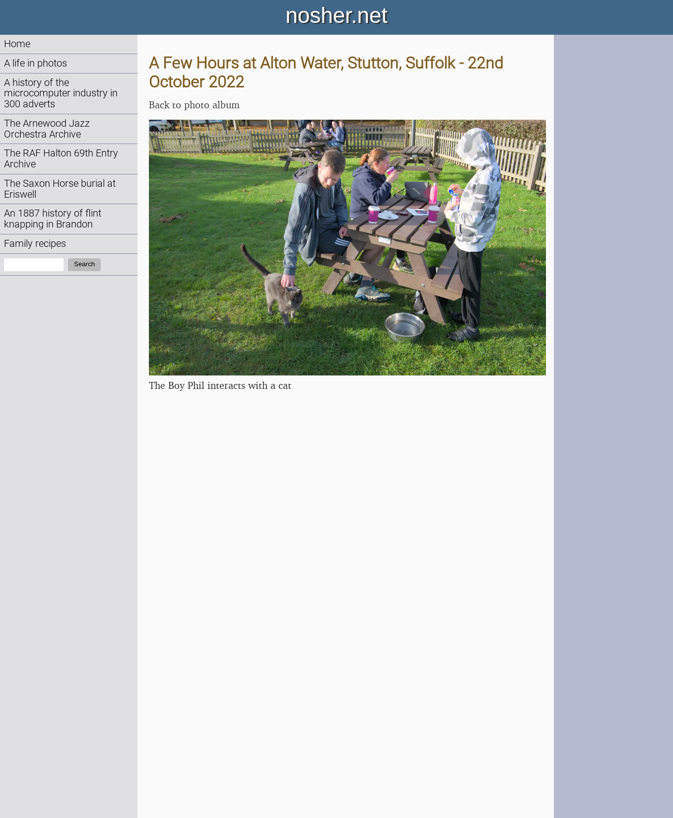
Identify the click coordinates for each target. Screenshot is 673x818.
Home (17, 44)
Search (84, 264)
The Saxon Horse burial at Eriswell (60, 189)
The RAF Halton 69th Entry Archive (61, 159)
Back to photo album (194, 104)
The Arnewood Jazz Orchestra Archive (47, 129)
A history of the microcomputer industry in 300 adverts (61, 93)
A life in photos (35, 63)
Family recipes (35, 243)
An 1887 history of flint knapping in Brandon (52, 219)
